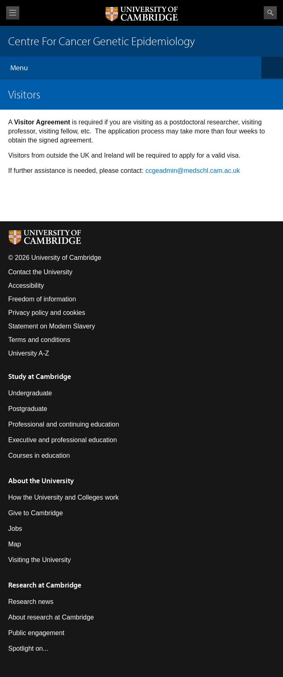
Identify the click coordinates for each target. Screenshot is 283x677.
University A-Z (28, 353)
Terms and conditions (39, 339)
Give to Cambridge (35, 512)
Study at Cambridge (39, 376)
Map (14, 544)
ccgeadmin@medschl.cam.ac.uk (192, 170)
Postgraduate (27, 408)
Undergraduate (30, 393)
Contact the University (40, 272)
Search (270, 12)
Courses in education (39, 455)
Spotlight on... (28, 648)
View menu (12, 13)
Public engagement (36, 632)
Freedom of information (42, 299)
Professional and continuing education (63, 424)
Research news (30, 601)
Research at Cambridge (44, 585)
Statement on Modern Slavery (51, 326)
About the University (41, 480)
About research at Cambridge (51, 617)
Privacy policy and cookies (46, 312)
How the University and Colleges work (63, 497)
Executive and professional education (62, 439)
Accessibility (26, 285)
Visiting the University (39, 559)
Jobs (15, 528)
